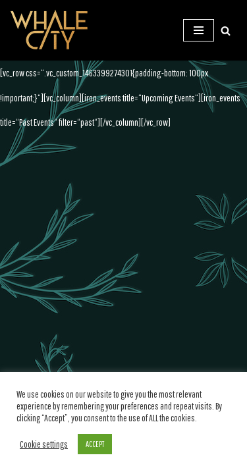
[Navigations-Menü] (198, 30)
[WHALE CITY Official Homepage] (49, 30)
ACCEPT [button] (95, 444)
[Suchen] (226, 31)
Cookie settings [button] (44, 444)
